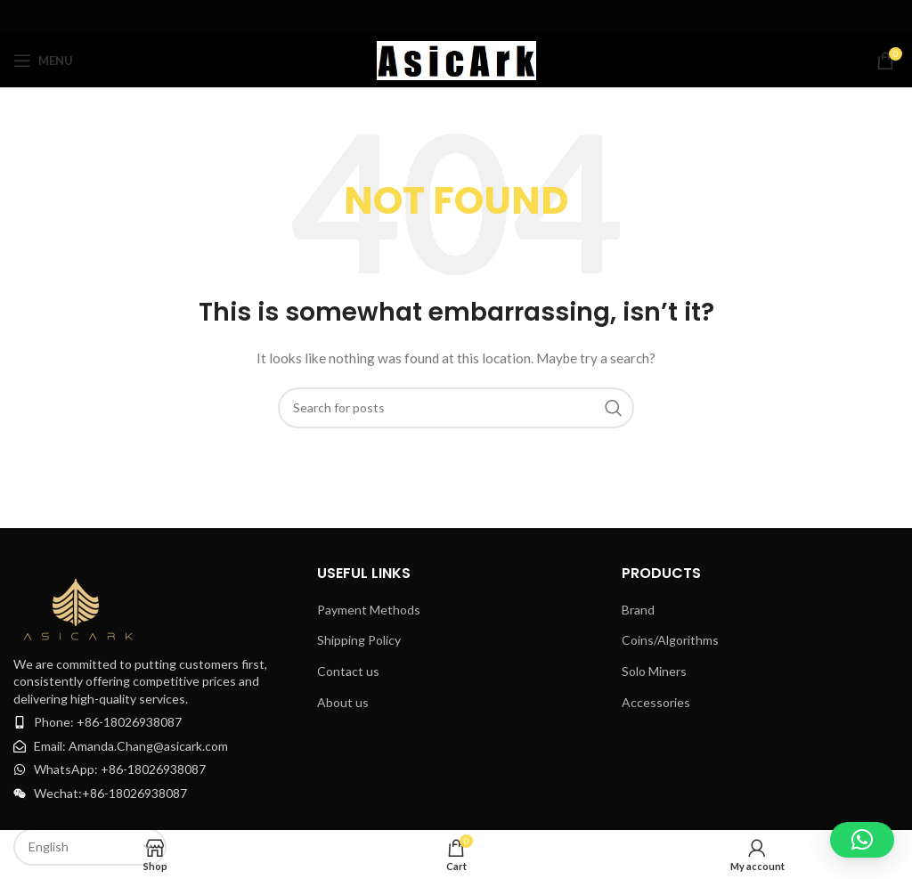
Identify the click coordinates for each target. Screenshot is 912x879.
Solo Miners (654, 671)
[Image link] (80, 604)
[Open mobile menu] (43, 60)
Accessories (656, 702)
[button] (862, 840)
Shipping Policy (359, 639)
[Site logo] (456, 59)
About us (343, 702)
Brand (638, 609)
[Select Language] (90, 847)
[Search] (456, 407)
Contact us (348, 671)
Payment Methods (368, 609)
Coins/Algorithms (670, 639)
